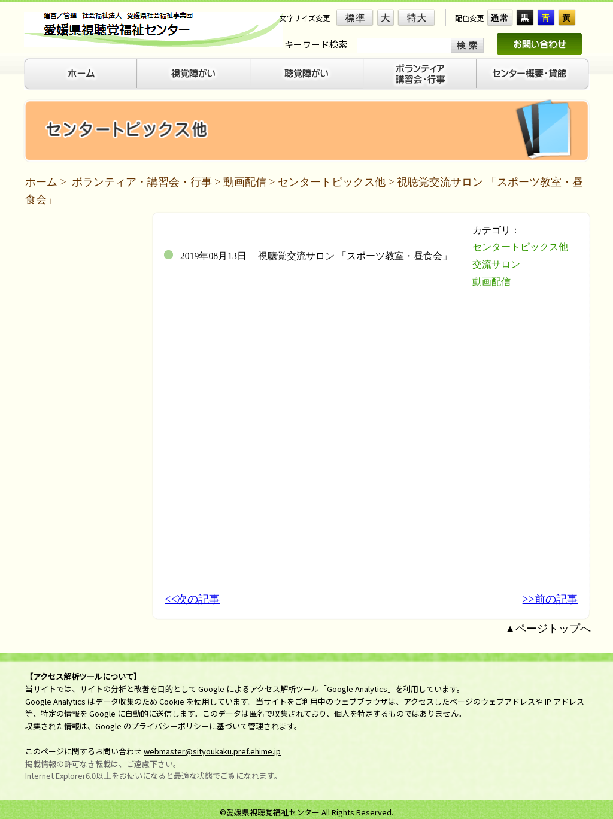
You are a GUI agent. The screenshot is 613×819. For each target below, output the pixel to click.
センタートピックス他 (332, 182)
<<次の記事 (192, 599)
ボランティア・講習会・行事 (142, 182)
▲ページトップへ (548, 629)
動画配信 (244, 182)
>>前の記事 (550, 599)
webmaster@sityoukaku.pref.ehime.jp (212, 751)
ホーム (41, 182)
